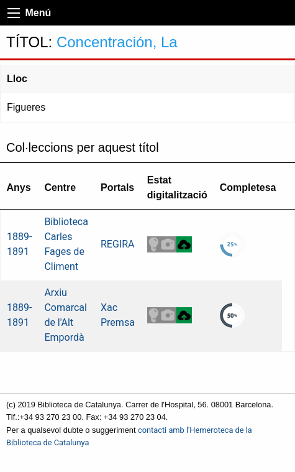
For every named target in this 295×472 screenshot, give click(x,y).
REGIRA (118, 244)
